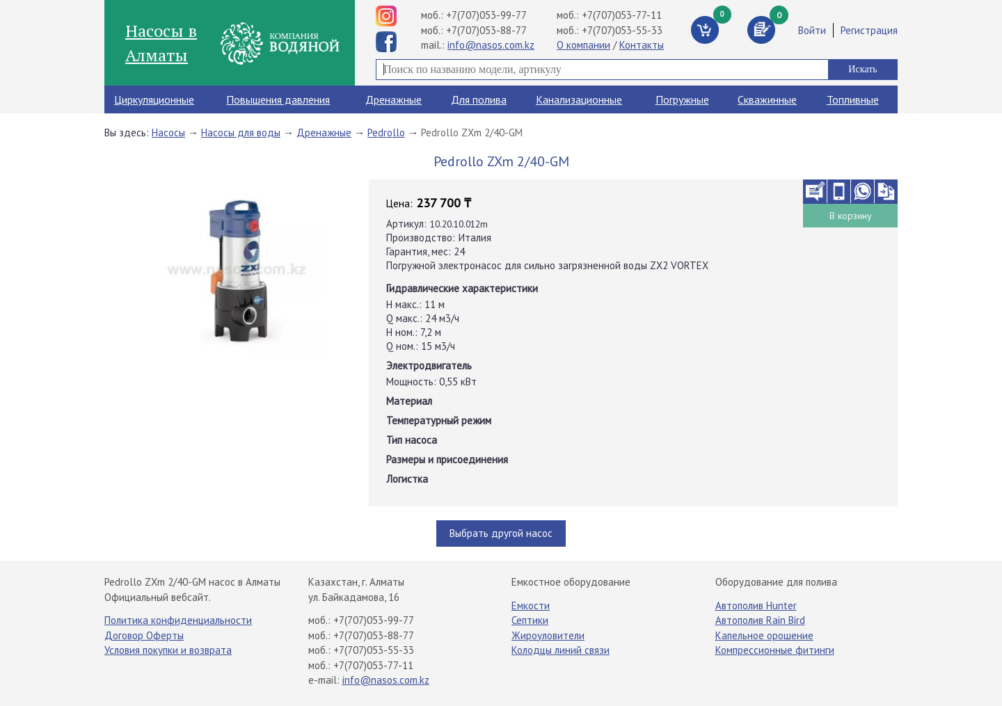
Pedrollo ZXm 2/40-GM (472, 132)
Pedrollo (386, 132)
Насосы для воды (240, 132)
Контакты (641, 44)
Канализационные (579, 99)
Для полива (479, 99)
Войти (812, 30)
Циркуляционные (154, 99)
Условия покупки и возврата (168, 650)
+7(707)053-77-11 (622, 15)
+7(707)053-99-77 (486, 15)
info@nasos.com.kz (490, 44)
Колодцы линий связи (560, 650)
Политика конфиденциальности (178, 620)
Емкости (530, 605)
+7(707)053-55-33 (622, 30)
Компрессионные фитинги (774, 650)
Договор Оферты (144, 635)
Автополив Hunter (756, 605)
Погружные (682, 99)
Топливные (853, 99)
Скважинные (767, 99)
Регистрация (869, 30)
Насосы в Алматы (161, 42)
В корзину (850, 215)
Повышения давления (278, 99)
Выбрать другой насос (501, 533)
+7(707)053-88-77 (486, 30)
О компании (583, 44)
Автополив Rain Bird (760, 620)
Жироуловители (547, 635)
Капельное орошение (764, 635)
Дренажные (393, 99)
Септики (529, 620)
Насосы (168, 132)
